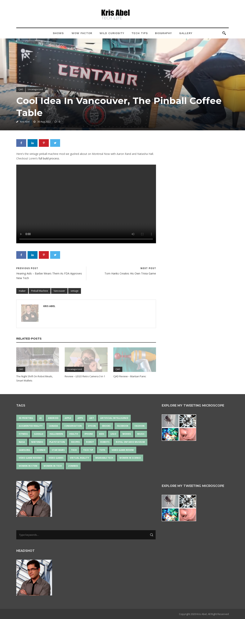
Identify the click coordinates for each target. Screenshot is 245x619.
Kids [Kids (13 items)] (101, 433)
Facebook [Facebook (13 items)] (122, 425)
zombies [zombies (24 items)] (73, 465)
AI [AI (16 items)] (40, 417)
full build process (48, 158)
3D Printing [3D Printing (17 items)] (26, 417)
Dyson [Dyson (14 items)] (92, 425)
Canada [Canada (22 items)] (53, 425)
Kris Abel (25, 121)
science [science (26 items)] (41, 449)
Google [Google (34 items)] (38, 433)
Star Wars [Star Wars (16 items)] (58, 449)
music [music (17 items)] (141, 433)
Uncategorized (35, 89)
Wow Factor (82, 33)
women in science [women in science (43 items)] (130, 457)
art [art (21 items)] (91, 417)
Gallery (185, 33)
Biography (163, 33)
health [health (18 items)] (73, 433)
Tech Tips (139, 33)
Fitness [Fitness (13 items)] (23, 433)
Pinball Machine (39, 290)
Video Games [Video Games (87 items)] (56, 457)
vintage (74, 290)
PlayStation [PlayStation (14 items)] (57, 441)
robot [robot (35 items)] (90, 441)
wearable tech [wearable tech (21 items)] (104, 457)
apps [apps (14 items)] (80, 417)
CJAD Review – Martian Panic (129, 376)
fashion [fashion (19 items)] (140, 425)
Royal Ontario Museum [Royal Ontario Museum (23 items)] (130, 441)
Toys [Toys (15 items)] (102, 449)
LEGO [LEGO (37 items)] (113, 433)
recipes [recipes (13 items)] (75, 441)
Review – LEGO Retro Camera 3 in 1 (85, 376)
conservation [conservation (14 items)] (73, 425)
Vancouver (59, 290)
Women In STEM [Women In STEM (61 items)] (28, 465)
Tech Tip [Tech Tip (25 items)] (88, 449)
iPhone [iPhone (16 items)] (88, 433)
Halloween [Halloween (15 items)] (56, 433)
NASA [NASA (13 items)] (22, 441)
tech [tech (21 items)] (74, 449)
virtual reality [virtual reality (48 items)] (79, 457)
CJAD (20, 89)
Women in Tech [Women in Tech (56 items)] (53, 465)
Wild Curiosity (112, 33)
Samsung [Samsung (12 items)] (24, 449)
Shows (58, 33)
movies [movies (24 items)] (126, 433)
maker (22, 290)
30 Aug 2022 (44, 121)
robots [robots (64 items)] (104, 441)
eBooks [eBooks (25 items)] (106, 425)
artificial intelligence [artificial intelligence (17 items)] (114, 417)
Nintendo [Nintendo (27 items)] (37, 441)
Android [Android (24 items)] (53, 417)
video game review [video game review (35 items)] (123, 449)
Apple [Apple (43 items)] (68, 417)
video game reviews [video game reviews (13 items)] (30, 457)
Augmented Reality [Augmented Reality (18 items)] (30, 425)
